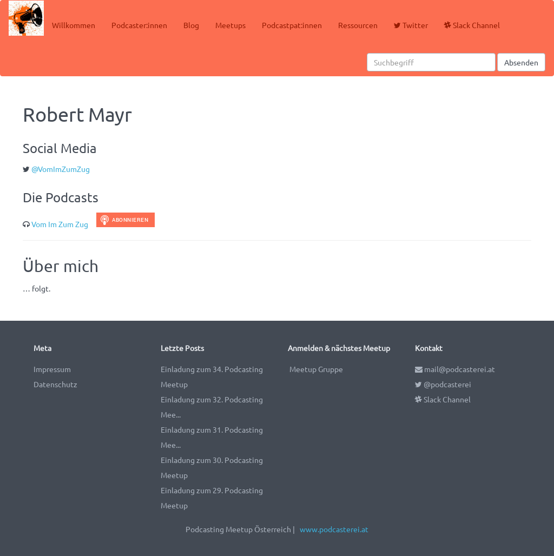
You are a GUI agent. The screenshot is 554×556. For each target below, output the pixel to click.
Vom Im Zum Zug (59, 224)
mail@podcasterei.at (455, 369)
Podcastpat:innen (292, 25)
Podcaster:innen (139, 25)
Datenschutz (55, 384)
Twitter (411, 25)
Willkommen (73, 25)
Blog (191, 25)
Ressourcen (358, 25)
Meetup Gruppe (316, 369)
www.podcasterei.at (334, 529)
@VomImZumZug (60, 169)
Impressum (52, 369)
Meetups (230, 25)
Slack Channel (472, 25)
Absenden (521, 62)
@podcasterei (443, 384)
